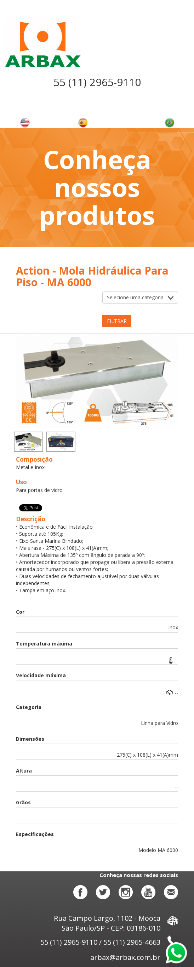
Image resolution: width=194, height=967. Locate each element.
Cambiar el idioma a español (82, 123)
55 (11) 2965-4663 (131, 942)
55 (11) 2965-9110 (97, 82)
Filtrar (117, 321)
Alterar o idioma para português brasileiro (169, 123)
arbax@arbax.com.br (134, 957)
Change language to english (25, 123)
